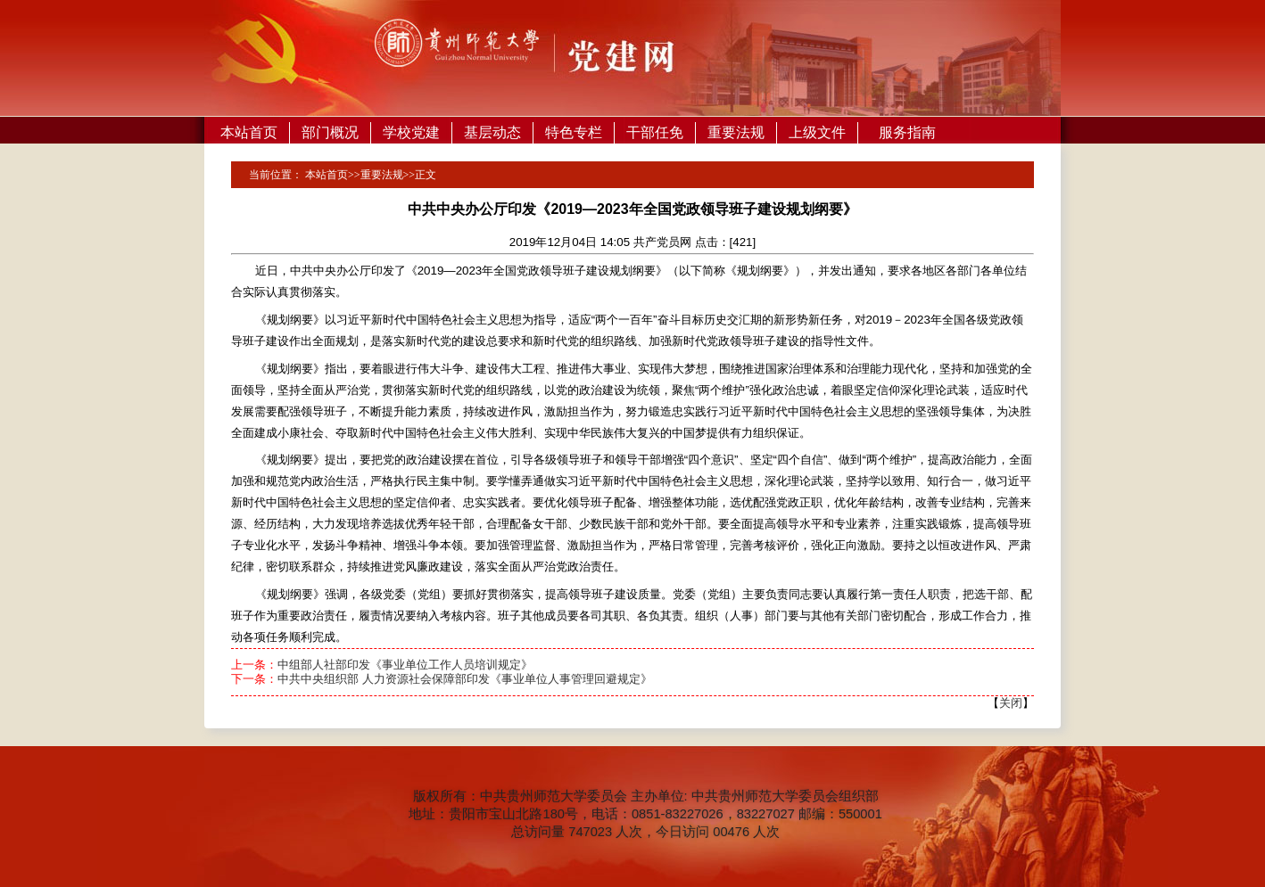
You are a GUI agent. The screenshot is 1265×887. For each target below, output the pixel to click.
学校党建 (411, 132)
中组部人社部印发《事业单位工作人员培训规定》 (405, 664)
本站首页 (248, 132)
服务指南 (907, 132)
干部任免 (654, 132)
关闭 (1010, 703)
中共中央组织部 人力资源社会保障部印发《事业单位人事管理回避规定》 (464, 679)
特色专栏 (573, 132)
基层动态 (492, 132)
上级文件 (817, 132)
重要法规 (736, 132)
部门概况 (330, 132)
